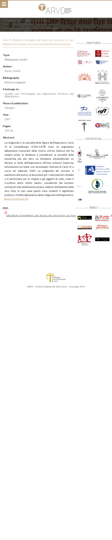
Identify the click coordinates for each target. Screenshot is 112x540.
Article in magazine (15, 82)
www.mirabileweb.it (16, 198)
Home (6, 40)
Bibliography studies (16, 59)
